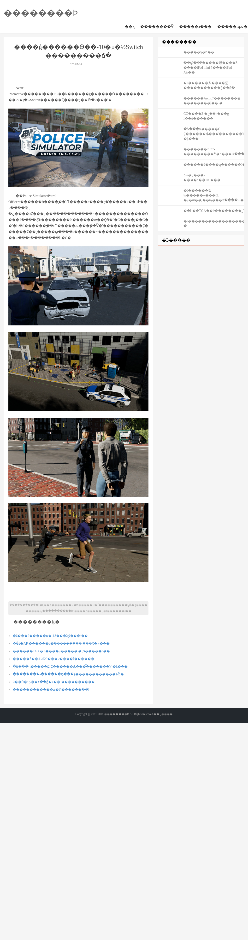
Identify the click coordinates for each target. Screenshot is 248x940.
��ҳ (130, 26)
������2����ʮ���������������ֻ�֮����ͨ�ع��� (213, 164)
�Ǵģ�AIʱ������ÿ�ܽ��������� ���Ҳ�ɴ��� (61, 643)
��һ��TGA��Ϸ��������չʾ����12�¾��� (213, 211)
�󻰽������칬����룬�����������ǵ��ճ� (209, 85)
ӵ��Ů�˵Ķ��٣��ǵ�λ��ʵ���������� (54, 682)
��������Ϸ (41, 13)
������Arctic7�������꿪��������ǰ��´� (212, 101)
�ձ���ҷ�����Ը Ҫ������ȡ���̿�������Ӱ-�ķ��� (70, 666)
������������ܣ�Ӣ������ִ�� (51, 689)
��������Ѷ (156, 26)
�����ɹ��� (195, 26)
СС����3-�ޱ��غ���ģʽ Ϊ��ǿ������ (206, 116)
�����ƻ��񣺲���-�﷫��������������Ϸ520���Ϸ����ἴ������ (53, 659)
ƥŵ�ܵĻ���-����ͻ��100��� (201, 177)
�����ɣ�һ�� (198, 52)
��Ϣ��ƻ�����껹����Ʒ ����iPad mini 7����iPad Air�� (210, 67)
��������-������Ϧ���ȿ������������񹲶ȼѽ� (68, 674)
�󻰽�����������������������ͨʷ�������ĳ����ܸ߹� (213, 224)
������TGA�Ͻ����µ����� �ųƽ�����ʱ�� (61, 651)
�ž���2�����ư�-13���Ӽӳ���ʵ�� (50, 636)
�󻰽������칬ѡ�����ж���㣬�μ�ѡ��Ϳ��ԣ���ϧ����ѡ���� (213, 195)
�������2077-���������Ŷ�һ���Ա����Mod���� (213, 151)
